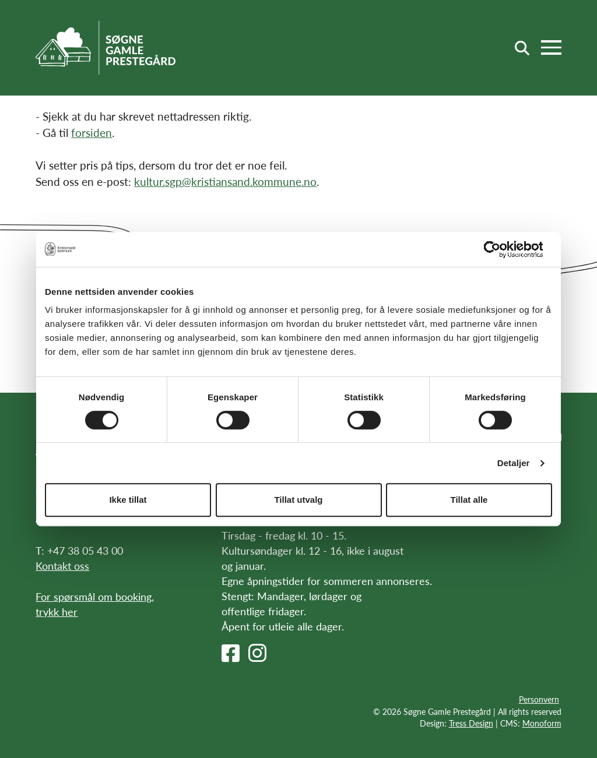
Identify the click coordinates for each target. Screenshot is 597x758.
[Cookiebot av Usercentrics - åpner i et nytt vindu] (501, 249)
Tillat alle (469, 500)
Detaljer (513, 463)
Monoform (541, 723)
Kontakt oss (62, 565)
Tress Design (471, 723)
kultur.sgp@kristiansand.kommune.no (225, 181)
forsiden (91, 132)
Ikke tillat (127, 500)
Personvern (539, 699)
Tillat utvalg (298, 500)
